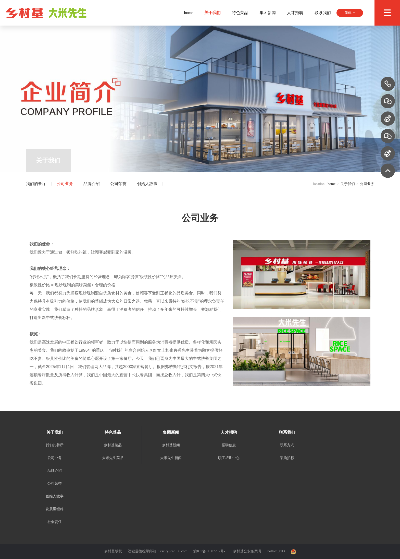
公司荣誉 (118, 184)
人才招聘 (295, 12)
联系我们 (323, 12)
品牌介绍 (91, 184)
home (188, 12)
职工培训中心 (229, 458)
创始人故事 (147, 184)
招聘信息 (229, 445)
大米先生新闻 (171, 458)
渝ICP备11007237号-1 (210, 551)
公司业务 (65, 184)
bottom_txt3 (276, 551)
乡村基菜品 (113, 445)
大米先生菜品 (112, 458)
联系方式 (287, 445)
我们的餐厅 (36, 184)
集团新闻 (267, 12)
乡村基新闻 (171, 445)
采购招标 (287, 458)
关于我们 (212, 12)
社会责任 (54, 522)
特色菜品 (240, 12)
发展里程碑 (55, 509)
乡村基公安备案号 (247, 551)
